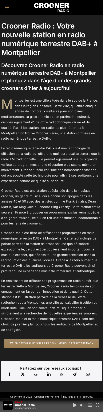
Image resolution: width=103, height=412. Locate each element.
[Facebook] (9, 374)
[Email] (88, 374)
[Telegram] (75, 374)
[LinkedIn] (49, 374)
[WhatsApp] (62, 374)
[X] (23, 374)
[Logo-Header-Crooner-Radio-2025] (51, 5)
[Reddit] (36, 374)
